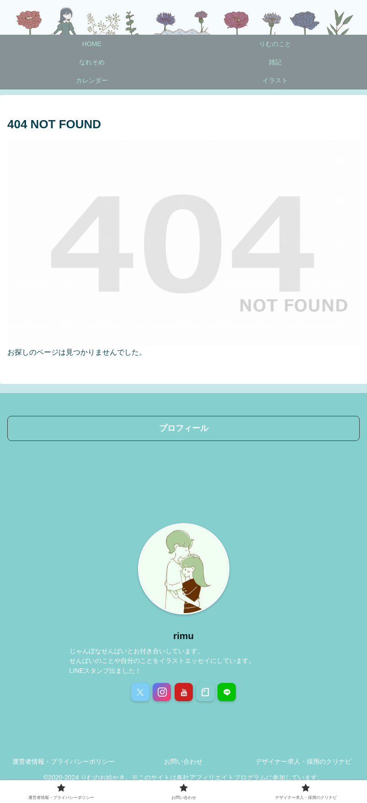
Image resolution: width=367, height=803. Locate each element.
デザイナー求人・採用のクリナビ (303, 761)
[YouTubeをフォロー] (184, 692)
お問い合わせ (183, 761)
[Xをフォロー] (140, 692)
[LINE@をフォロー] (227, 692)
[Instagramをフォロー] (162, 692)
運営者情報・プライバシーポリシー (63, 761)
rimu (183, 635)
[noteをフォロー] (205, 692)
